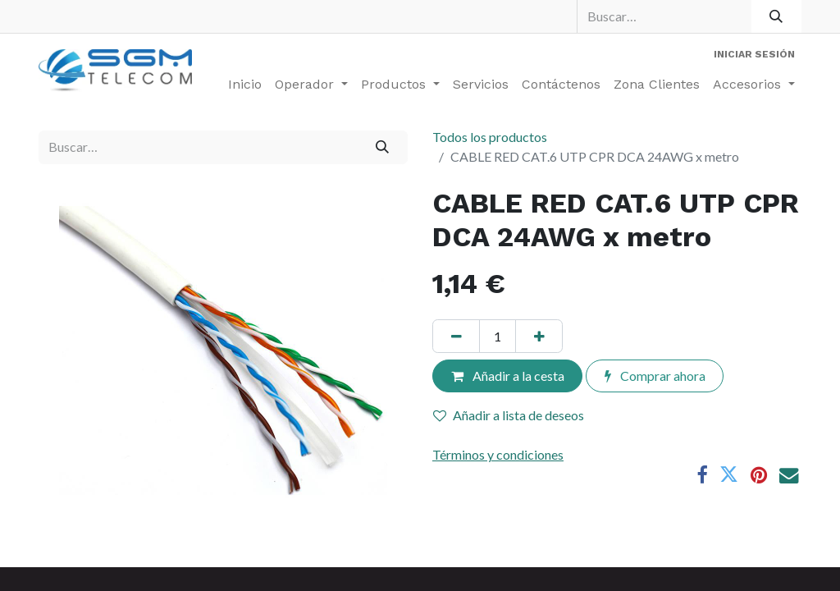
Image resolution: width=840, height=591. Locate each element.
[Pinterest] (759, 474)
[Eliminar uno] (456, 335)
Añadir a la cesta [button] (507, 375)
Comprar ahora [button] (655, 375)
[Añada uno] (539, 335)
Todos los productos (489, 136)
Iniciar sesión (754, 54)
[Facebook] (701, 474)
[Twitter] (728, 474)
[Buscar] (776, 16)
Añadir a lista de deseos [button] (508, 415)
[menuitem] (244, 84)
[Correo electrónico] (788, 474)
